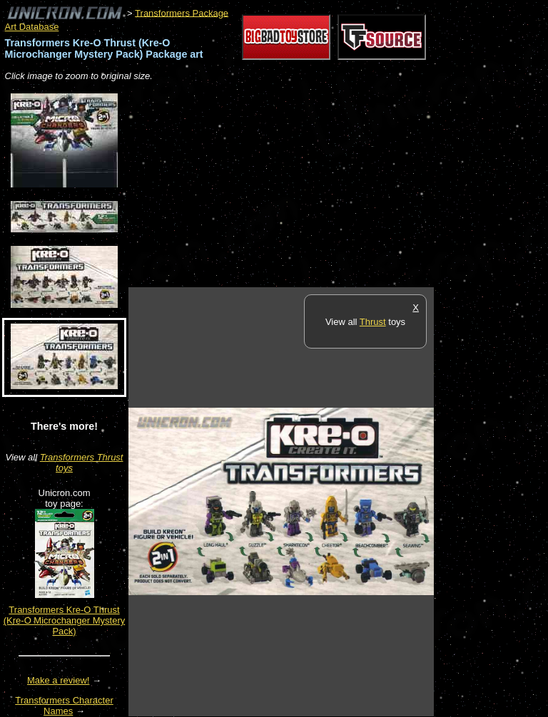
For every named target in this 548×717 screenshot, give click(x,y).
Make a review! (58, 680)
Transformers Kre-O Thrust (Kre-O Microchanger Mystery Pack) (64, 620)
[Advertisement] (295, 185)
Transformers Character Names (64, 705)
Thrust (373, 321)
